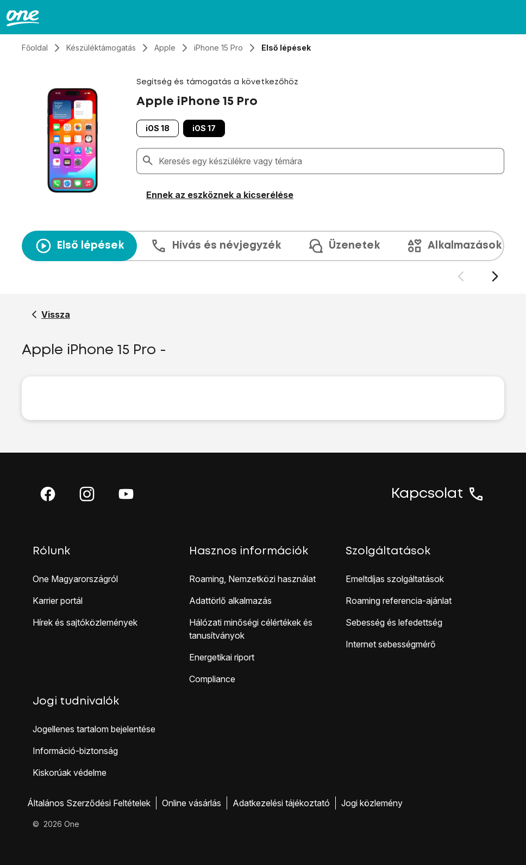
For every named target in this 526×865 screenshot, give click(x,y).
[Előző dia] (460, 276)
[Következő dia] (494, 276)
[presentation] (263, 257)
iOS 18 (158, 128)
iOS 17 (204, 128)
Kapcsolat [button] (438, 494)
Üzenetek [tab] (343, 246)
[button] (48, 494)
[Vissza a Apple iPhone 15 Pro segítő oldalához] (51, 314)
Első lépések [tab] (79, 246)
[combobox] (329, 161)
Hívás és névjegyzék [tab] (215, 246)
